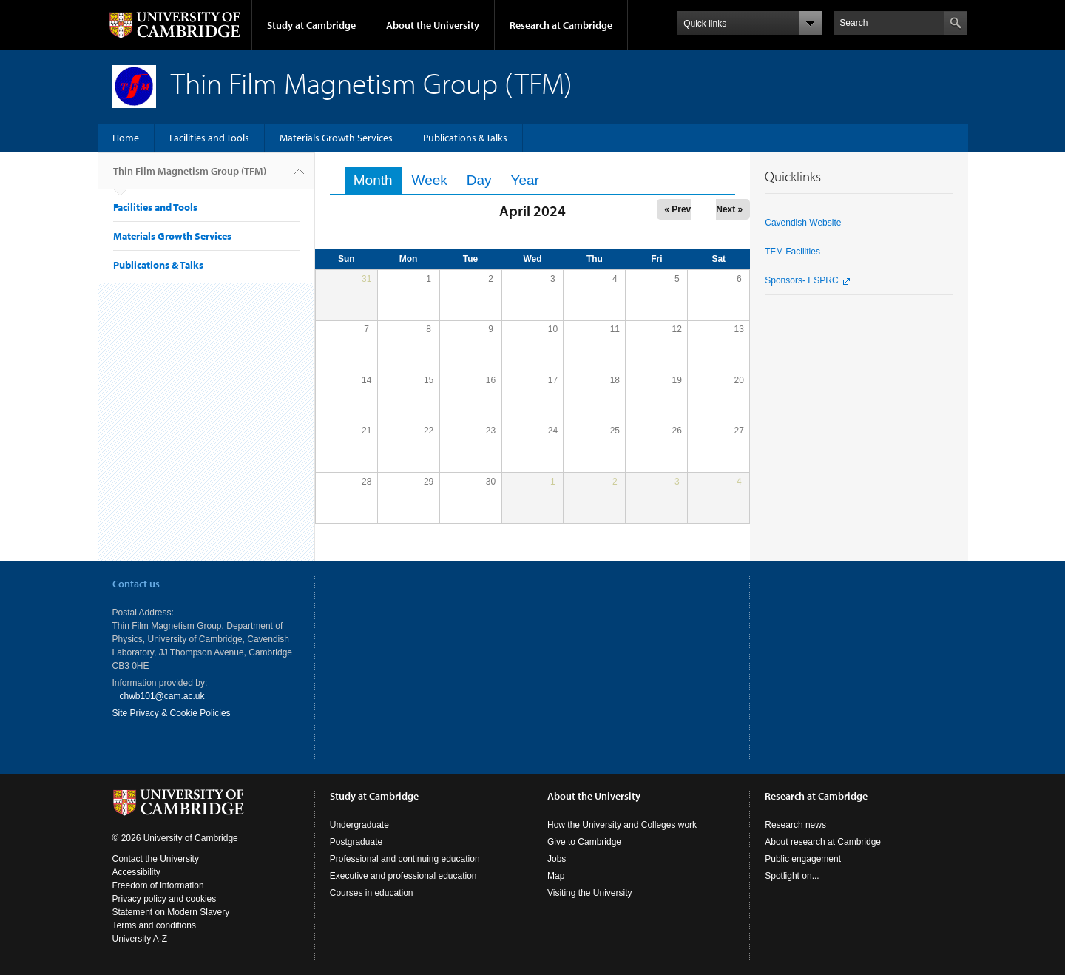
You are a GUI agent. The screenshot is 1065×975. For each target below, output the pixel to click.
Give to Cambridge (584, 842)
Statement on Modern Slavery (171, 912)
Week (429, 180)
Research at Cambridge (561, 25)
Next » (729, 209)
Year (525, 180)
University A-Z (140, 939)
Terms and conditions (154, 925)
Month (378, 180)
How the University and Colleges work (622, 825)
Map (555, 876)
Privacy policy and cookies (164, 899)
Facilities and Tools (209, 137)
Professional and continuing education (405, 859)
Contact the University (155, 859)
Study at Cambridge (311, 25)
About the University (432, 25)
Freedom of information (158, 885)
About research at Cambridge (823, 842)
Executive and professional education (403, 876)
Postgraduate (356, 842)
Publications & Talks (465, 137)
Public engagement (803, 859)
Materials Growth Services (336, 137)
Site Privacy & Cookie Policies (171, 713)
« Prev (677, 209)
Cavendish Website (803, 222)
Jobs (556, 859)
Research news (795, 825)
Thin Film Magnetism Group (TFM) (189, 176)
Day (479, 180)
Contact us (136, 583)
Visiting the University (589, 893)
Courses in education (371, 893)
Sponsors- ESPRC (801, 280)
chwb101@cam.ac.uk (162, 696)
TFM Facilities (792, 251)
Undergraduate (359, 825)
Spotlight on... (792, 876)
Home (125, 137)
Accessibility (136, 872)
